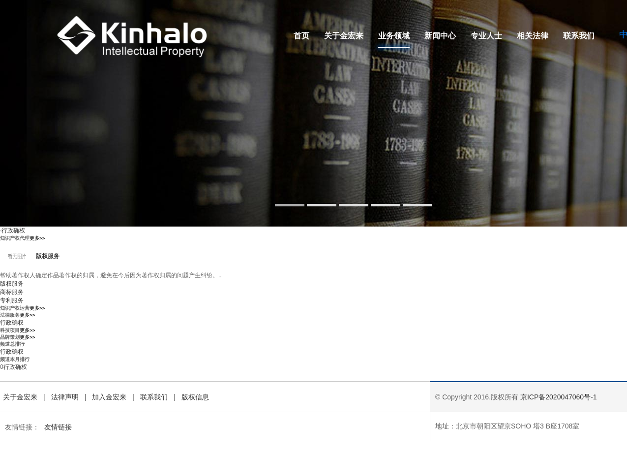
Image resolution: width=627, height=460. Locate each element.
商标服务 (12, 292)
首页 (301, 36)
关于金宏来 (343, 36)
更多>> (37, 238)
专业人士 (486, 36)
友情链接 (58, 427)
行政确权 (13, 230)
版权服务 (48, 256)
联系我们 (579, 36)
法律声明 (65, 397)
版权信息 (195, 397)
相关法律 (532, 36)
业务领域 (394, 36)
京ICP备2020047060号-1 (558, 397)
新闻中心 (440, 36)
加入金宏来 (109, 397)
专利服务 (12, 300)
